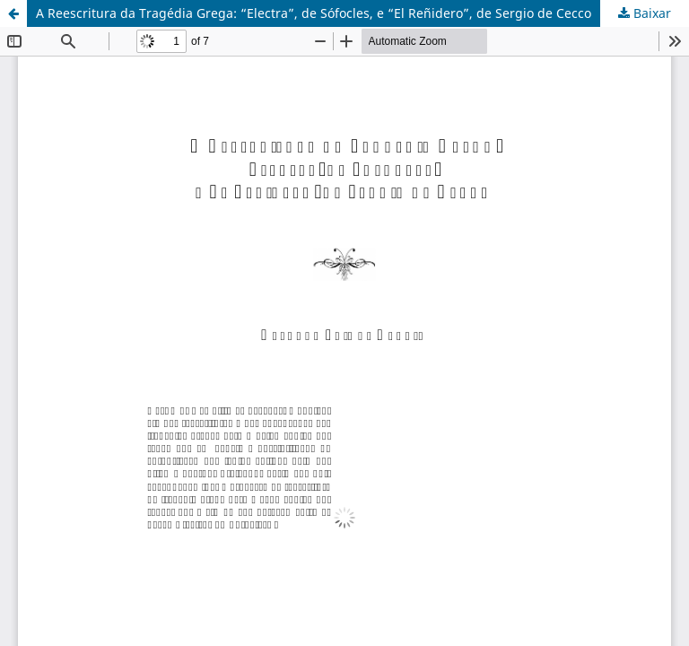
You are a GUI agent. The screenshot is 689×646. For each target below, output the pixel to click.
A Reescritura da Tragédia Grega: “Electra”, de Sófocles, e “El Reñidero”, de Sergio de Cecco (313, 13)
